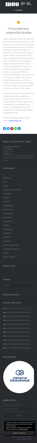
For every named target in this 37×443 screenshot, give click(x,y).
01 (8, 308)
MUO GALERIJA (8, 209)
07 (20, 312)
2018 (4, 340)
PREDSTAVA (7, 233)
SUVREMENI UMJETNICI (11, 249)
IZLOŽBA (6, 197)
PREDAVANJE (7, 229)
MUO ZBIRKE (7, 217)
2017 (4, 344)
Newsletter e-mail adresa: (11, 405)
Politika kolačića (23, 429)
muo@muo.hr (7, 153)
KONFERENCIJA (8, 205)
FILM (4, 182)
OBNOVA (6, 225)
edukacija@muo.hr (15, 120)
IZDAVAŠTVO (7, 194)
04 (14, 312)
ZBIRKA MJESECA (9, 257)
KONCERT (6, 201)
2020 (4, 332)
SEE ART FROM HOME (10, 245)
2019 (4, 336)
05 (16, 312)
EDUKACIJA (7, 178)
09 (23, 312)
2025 (4, 312)
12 (29, 312)
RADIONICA (7, 241)
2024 (4, 316)
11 (27, 312)
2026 (4, 308)
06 (18, 312)
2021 (4, 328)
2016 (4, 348)
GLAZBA (6, 186)
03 (12, 316)
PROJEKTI (6, 237)
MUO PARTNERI (8, 213)
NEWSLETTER (8, 221)
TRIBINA (6, 253)
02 (10, 312)
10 (25, 312)
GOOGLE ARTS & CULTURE (12, 190)
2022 (4, 324)
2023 (4, 320)
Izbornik (19, 10)
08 (21, 316)
